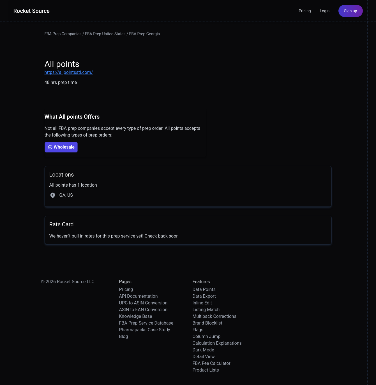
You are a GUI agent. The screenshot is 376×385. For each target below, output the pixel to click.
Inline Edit (202, 303)
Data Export (204, 296)
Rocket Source (31, 11)
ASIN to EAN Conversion (143, 309)
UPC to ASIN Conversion (143, 303)
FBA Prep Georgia (144, 34)
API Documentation (138, 296)
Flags (198, 329)
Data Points (204, 289)
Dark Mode (203, 350)
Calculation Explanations (217, 343)
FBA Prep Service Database (146, 323)
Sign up (350, 11)
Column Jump (207, 336)
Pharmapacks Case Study (144, 329)
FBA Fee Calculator (211, 363)
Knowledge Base (135, 316)
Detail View (204, 356)
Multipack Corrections (214, 316)
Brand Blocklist (207, 323)
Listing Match (206, 309)
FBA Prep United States (105, 34)
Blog (123, 336)
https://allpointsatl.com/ (69, 72)
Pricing (305, 11)
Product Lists (206, 370)
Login (325, 11)
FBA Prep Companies (63, 34)
